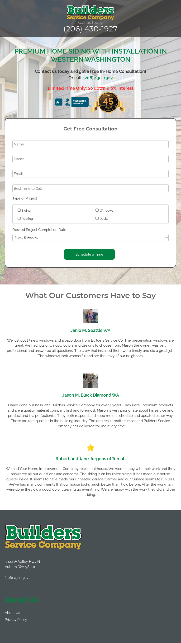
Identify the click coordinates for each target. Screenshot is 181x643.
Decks (104, 218)
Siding (26, 210)
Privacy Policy (16, 620)
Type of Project (24, 198)
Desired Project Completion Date (39, 230)
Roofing (27, 218)
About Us (12, 613)
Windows (106, 210)
